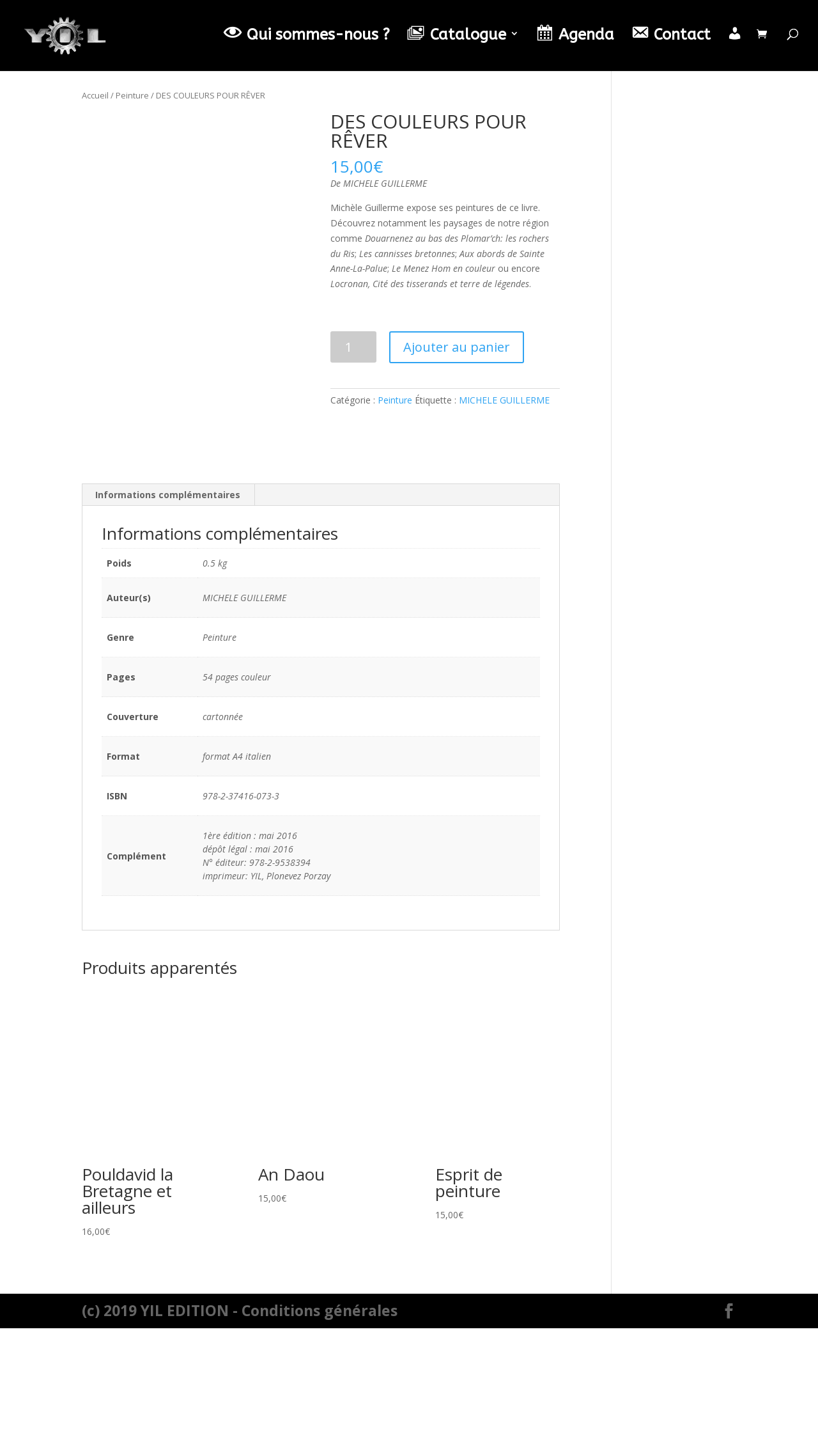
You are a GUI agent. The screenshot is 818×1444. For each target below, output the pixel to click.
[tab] (168, 611)
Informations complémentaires (167, 611)
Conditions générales (319, 1426)
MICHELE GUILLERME (504, 400)
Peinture (132, 95)
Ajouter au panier (456, 347)
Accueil (95, 95)
